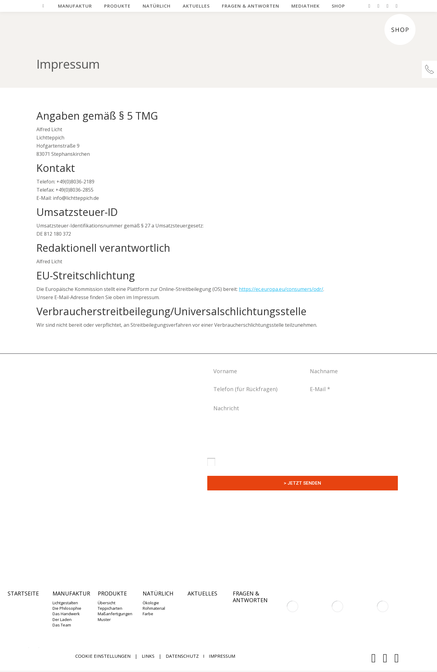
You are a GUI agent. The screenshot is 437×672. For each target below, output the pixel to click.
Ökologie (151, 602)
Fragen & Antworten (250, 596)
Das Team (62, 625)
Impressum (222, 656)
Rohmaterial (154, 608)
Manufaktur (71, 593)
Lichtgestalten (65, 602)
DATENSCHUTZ (182, 656)
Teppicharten (110, 608)
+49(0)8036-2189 (145, 526)
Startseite (23, 593)
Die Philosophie (67, 608)
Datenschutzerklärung (270, 450)
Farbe (148, 613)
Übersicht (106, 602)
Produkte (112, 593)
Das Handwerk (66, 613)
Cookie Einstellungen (102, 656)
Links (148, 656)
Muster (104, 619)
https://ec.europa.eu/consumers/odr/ (281, 289)
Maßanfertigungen (115, 613)
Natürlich (158, 593)
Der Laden (62, 619)
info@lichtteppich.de (129, 539)
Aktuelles (202, 593)
